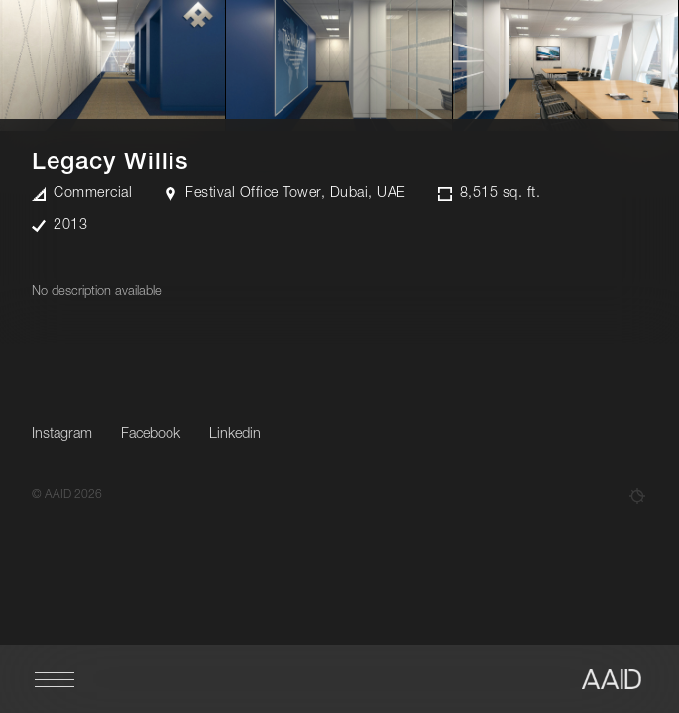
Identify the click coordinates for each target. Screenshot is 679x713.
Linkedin (235, 435)
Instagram (62, 435)
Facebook (150, 435)
